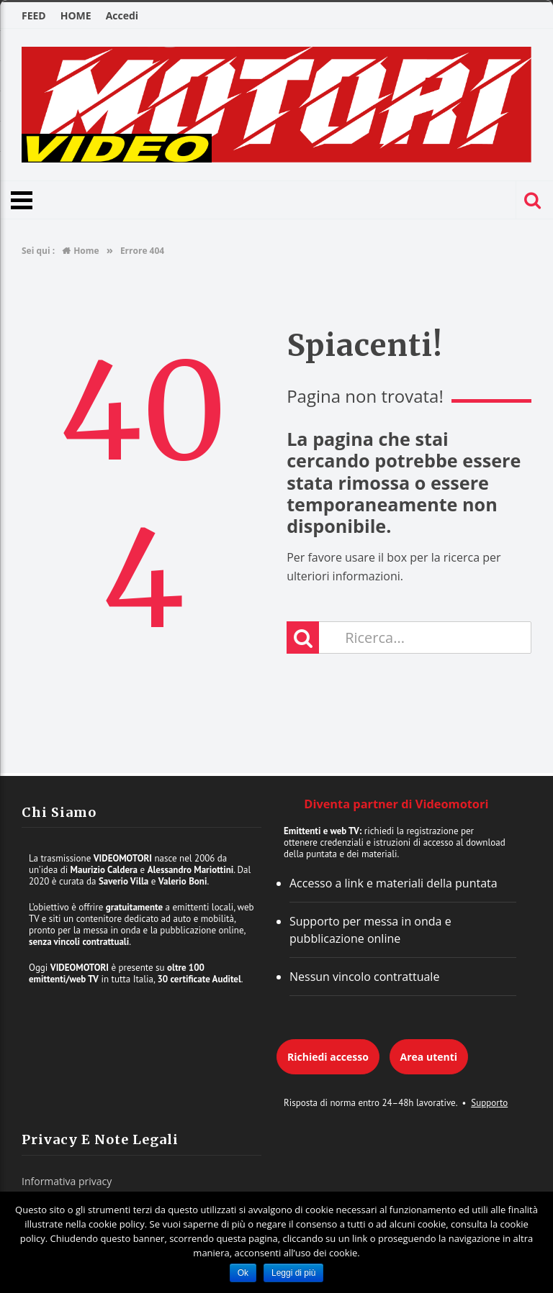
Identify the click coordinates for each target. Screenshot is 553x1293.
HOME (75, 15)
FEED (34, 15)
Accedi (122, 15)
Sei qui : (38, 251)
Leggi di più (293, 1273)
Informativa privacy (67, 1181)
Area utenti (428, 1057)
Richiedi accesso (328, 1057)
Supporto (489, 1103)
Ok (243, 1273)
